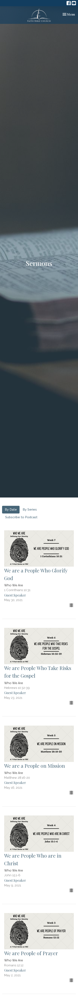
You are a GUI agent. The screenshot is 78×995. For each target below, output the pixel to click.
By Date (11, 509)
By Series (30, 509)
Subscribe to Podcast (21, 517)
